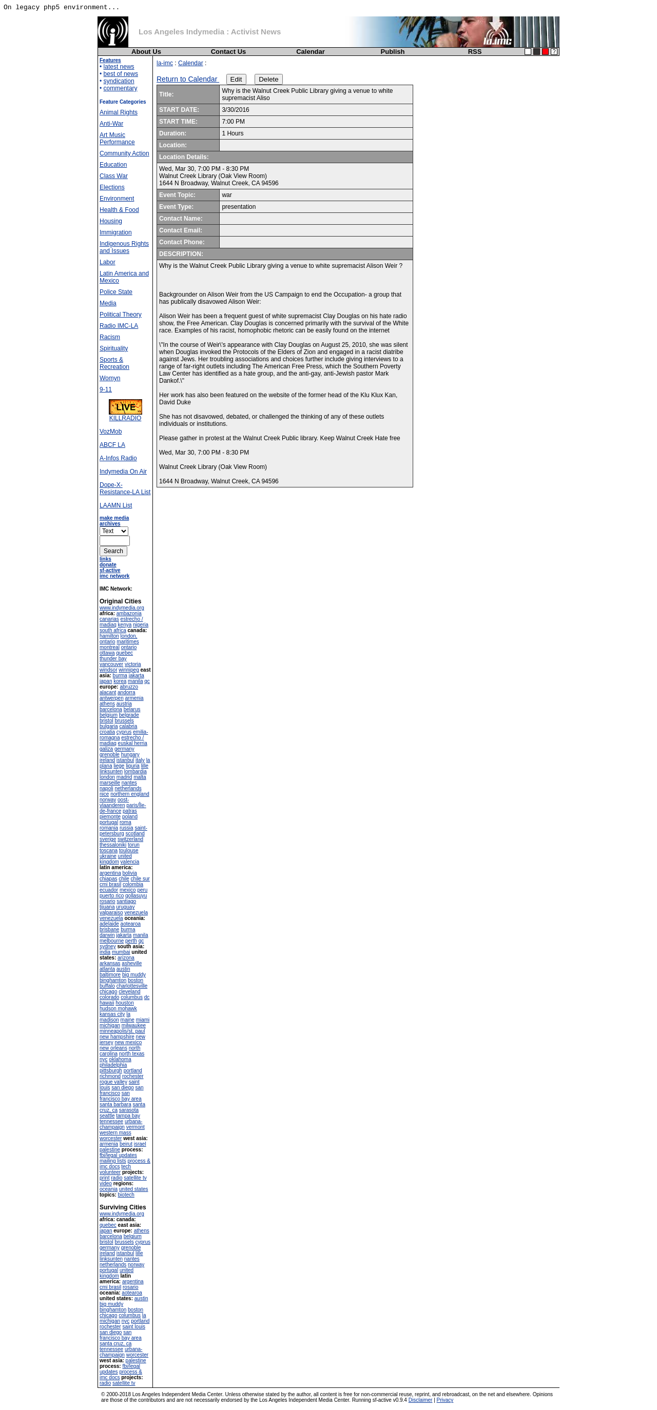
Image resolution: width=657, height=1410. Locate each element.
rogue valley (113, 1082)
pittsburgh (111, 1070)
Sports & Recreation (114, 363)
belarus (132, 709)
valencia (130, 862)
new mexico (128, 1042)
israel (140, 1144)
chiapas (108, 879)
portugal (109, 822)
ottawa (107, 653)
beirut (126, 1144)
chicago (108, 991)
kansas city (112, 1014)
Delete (269, 79)
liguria (133, 766)
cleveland (129, 991)
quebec (124, 653)
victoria (133, 664)
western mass (115, 1132)
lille (144, 766)
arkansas (110, 963)
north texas (131, 1053)
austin (123, 969)
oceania (109, 1189)
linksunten (111, 771)
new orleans (113, 1048)
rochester (133, 1076)
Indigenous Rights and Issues (124, 247)
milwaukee (134, 1025)
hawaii (107, 1003)
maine (127, 1020)
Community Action (124, 153)
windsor (108, 670)
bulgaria (109, 726)
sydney (108, 946)
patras (130, 811)
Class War (114, 176)
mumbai (121, 952)
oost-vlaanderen (114, 802)
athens (107, 704)
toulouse (129, 850)
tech (126, 1166)
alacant (108, 692)
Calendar (310, 51)
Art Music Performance (117, 138)
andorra (126, 692)
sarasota (129, 1110)
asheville (132, 963)
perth (131, 941)
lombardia (135, 771)
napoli (106, 788)
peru (142, 890)
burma (120, 675)
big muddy (134, 974)
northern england (129, 794)
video (106, 1183)
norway (108, 799)
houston (124, 1003)
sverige (108, 839)
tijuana (107, 907)
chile (124, 879)
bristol (106, 720)
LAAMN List (116, 505)
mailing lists (113, 1161)
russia (126, 828)
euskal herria (132, 743)
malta (139, 777)
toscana (109, 850)
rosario (107, 901)
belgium (109, 715)
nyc (104, 1059)
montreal (110, 647)
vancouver (111, 664)
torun (134, 845)
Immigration (116, 232)
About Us (146, 51)
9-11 (106, 389)
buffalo (107, 986)
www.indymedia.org (122, 608)
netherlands (127, 788)
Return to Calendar (188, 79)
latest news (119, 66)
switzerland (130, 839)
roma (125, 822)
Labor (107, 262)
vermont (135, 1127)
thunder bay (113, 658)
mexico (128, 890)
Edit (236, 79)
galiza (106, 749)
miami (143, 1020)
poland (130, 816)
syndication (119, 81)
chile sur (140, 879)
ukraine (108, 856)
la (128, 1014)
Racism (110, 337)
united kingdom (116, 859)
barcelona (111, 709)
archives (110, 523)
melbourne (112, 941)
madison (109, 1020)
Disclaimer (421, 1400)
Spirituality (114, 348)
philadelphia (113, 1065)
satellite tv (135, 1178)
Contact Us (228, 51)
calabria (128, 726)
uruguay (125, 907)
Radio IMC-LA (119, 325)
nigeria (140, 625)
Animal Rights (119, 112)
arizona (126, 958)
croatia (107, 732)
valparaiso (111, 912)
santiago (126, 901)
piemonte (110, 816)
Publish (393, 51)
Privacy (445, 1400)
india (105, 952)
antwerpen (112, 698)
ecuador (109, 890)
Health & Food (119, 209)
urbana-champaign (121, 1124)
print (104, 1178)
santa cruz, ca (115, 1343)
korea (119, 681)
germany (124, 749)
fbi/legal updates (118, 1155)
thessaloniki (113, 845)
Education (113, 164)
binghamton (113, 980)
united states (133, 1189)
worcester (111, 1138)
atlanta (107, 969)
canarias (109, 619)
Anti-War (111, 123)
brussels (123, 720)
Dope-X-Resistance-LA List (125, 488)
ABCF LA (112, 444)
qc (147, 681)
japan (106, 681)
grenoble (110, 754)
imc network (114, 576)
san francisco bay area (121, 1096)
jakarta (136, 675)
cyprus (124, 732)
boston (135, 980)
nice (104, 794)
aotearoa (131, 924)
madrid (124, 777)
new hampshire (117, 1037)
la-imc (165, 63)
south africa (113, 630)
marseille (110, 783)
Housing (111, 221)
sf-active (110, 570)
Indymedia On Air (123, 471)
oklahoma (120, 1059)
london (107, 777)
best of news (121, 73)
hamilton (109, 636)
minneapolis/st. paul (122, 1031)
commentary (121, 88)
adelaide (109, 924)
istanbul (125, 760)
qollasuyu (136, 895)
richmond (110, 1076)
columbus (132, 997)
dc (147, 997)
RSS (475, 51)
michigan (110, 1025)
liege (118, 766)
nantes (129, 783)
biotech (126, 1195)
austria (124, 704)
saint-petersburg (123, 830)
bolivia (129, 873)
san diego (122, 1087)
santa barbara (115, 1104)
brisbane (109, 929)
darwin (107, 935)
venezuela (136, 912)
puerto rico (112, 895)
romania (109, 828)
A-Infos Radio (118, 458)
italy (140, 760)
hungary (130, 754)
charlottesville (132, 986)
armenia (134, 698)
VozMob (111, 431)
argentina (110, 873)
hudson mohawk (118, 1008)
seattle (107, 1116)
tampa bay (128, 1116)
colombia (133, 884)
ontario (129, 647)
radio (116, 1178)
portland (133, 1070)
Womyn (110, 378)
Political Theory (121, 314)
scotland (135, 833)
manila (135, 681)
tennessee (111, 1121)
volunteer (110, 1172)
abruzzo (129, 687)
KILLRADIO (125, 415)
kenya (125, 625)
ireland (107, 760)
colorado (109, 997)
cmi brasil (110, 884)
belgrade (129, 715)
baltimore (110, 974)
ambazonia (129, 613)
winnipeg (129, 670)
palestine (110, 1149)
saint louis (133, 1326)
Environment (117, 198)
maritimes (128, 641)
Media (108, 303)
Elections (112, 187)
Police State (116, 292)
